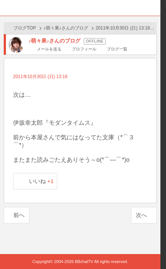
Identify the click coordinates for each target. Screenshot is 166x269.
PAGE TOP (147, 249)
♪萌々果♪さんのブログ (66, 28)
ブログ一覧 (117, 49)
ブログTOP (24, 28)
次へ (141, 215)
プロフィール (84, 49)
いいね (41, 181)
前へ (19, 215)
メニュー (152, 8)
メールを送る (49, 49)
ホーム (8, 8)
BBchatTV (80, 8)
